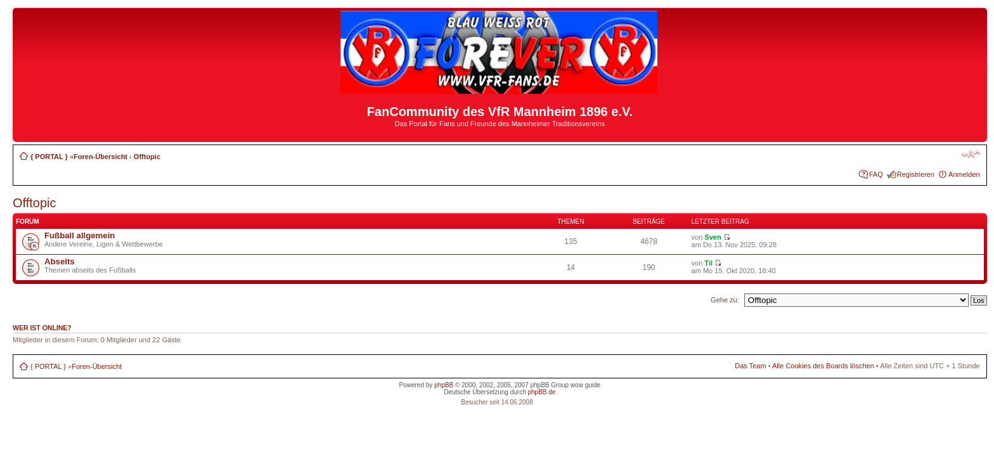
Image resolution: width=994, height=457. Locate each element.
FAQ (876, 174)
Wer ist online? (42, 327)
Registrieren (915, 174)
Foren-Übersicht (100, 156)
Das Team (750, 366)
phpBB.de (541, 392)
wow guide (585, 385)
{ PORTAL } (49, 156)
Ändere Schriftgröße (971, 154)
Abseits (59, 261)
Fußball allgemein (79, 235)
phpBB (443, 385)
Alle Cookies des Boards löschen (823, 366)
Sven (712, 237)
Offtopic (147, 156)
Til (708, 263)
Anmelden (964, 174)
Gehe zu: (725, 300)
